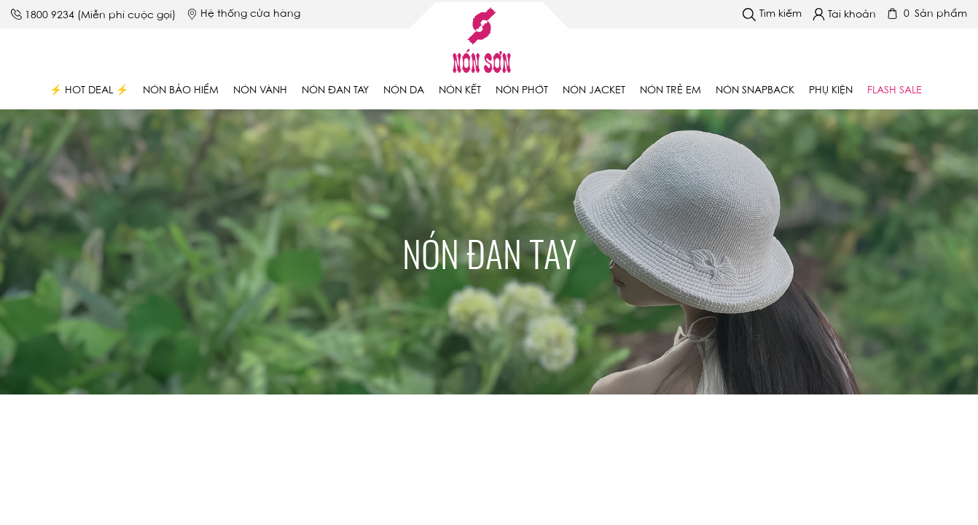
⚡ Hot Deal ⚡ (89, 91)
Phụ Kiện (831, 91)
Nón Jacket (594, 91)
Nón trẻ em (670, 91)
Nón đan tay (335, 91)
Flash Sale (894, 91)
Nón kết (460, 91)
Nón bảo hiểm (181, 91)
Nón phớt (522, 91)
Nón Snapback (755, 91)
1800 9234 (49, 16)
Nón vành (260, 91)
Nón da (403, 91)
